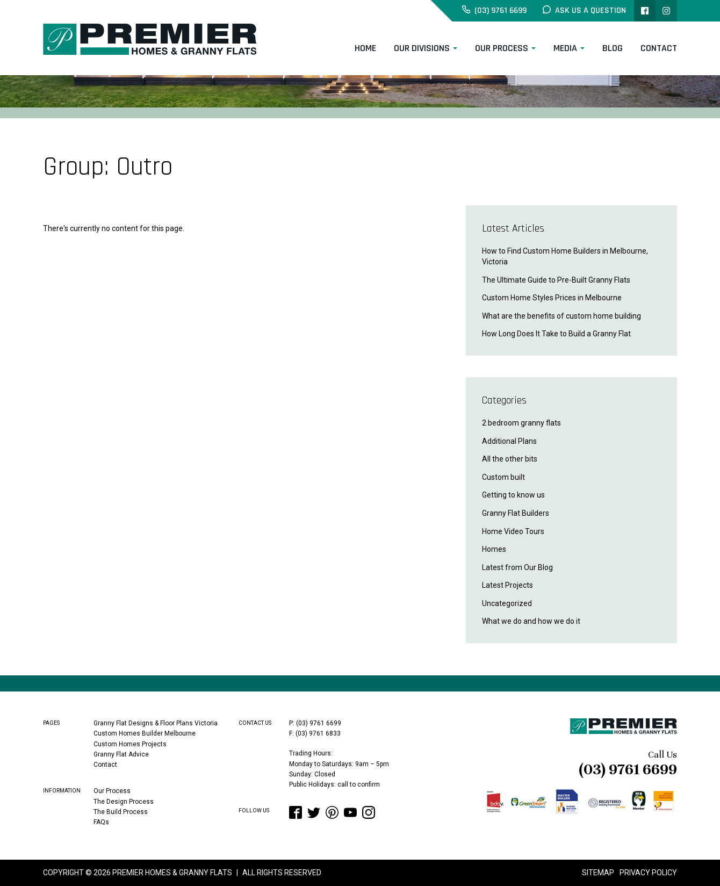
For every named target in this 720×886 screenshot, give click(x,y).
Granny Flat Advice (121, 754)
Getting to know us (513, 495)
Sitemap (598, 872)
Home (365, 48)
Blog (612, 48)
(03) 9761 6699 (628, 769)
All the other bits (509, 459)
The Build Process (120, 811)
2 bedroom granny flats (521, 423)
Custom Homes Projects (130, 743)
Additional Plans (509, 441)
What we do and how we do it (531, 621)
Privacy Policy (648, 872)
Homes (494, 549)
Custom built (503, 477)
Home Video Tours (513, 531)
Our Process (501, 48)
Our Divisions (422, 48)
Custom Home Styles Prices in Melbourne (552, 297)
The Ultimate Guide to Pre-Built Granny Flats (556, 280)
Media (565, 48)
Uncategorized (507, 603)
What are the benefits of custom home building (561, 316)
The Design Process (123, 801)
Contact (658, 48)
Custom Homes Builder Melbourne (144, 733)
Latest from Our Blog (517, 567)
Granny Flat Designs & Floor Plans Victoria (155, 723)
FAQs (101, 822)
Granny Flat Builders (515, 513)
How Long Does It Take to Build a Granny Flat (556, 333)
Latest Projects (507, 585)
